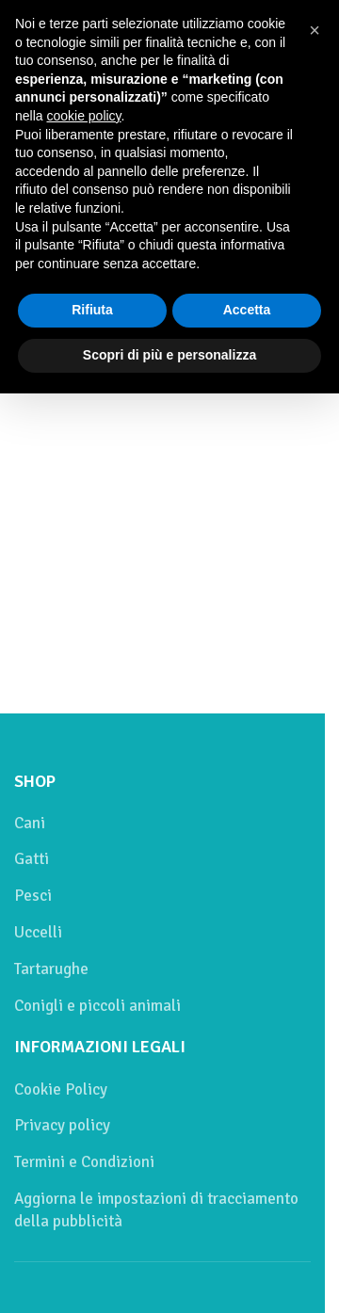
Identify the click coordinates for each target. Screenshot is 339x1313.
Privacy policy (62, 1125)
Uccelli (38, 932)
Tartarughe (51, 969)
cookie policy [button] (83, 115)
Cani (29, 823)
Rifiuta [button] (92, 309)
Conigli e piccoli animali (97, 1006)
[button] (314, 30)
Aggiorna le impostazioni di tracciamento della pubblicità (156, 1210)
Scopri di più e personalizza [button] (169, 354)
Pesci (33, 895)
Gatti (31, 859)
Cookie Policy (60, 1089)
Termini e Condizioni (84, 1162)
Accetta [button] (247, 309)
